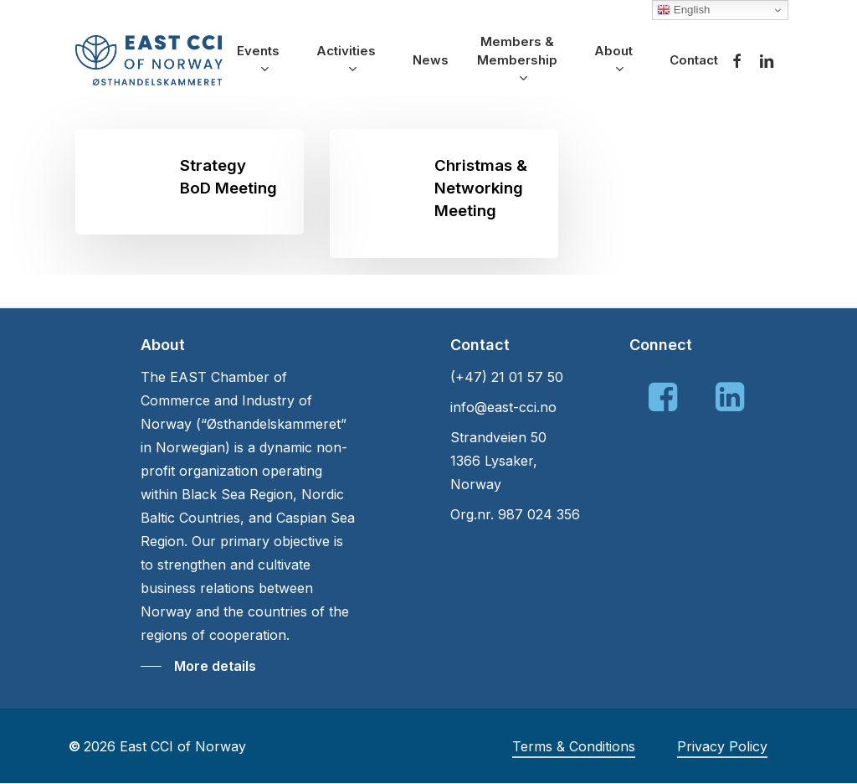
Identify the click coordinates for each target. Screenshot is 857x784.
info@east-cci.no (503, 407)
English (683, 10)
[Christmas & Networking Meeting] (444, 193)
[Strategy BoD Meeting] (189, 182)
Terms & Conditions (573, 746)
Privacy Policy (722, 746)
